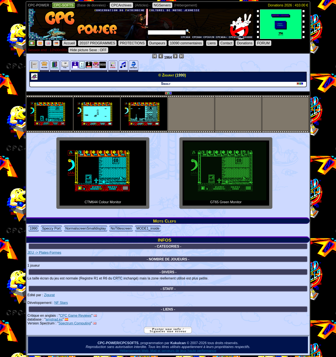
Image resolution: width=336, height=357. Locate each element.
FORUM (263, 43)
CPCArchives (121, 5)
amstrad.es (54, 319)
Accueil (69, 43)
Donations (244, 43)
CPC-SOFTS (63, 5)
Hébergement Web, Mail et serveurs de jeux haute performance (168, 351)
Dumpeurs (157, 43)
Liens (212, 43)
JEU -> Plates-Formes (44, 252)
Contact (226, 43)
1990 (34, 228)
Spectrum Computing (74, 323)
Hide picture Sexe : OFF (88, 50)
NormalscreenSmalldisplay (85, 228)
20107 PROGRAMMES (97, 43)
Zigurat (49, 295)
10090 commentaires (186, 43)
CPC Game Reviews (76, 315)
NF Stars (61, 303)
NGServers (162, 5)
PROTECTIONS (132, 43)
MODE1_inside (147, 228)
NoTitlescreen (121, 228)
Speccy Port (51, 228)
